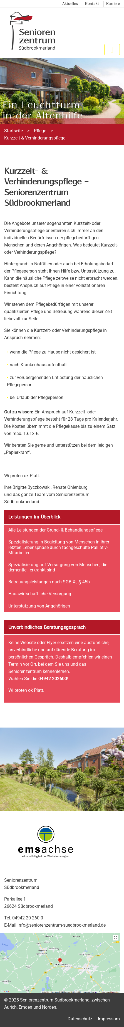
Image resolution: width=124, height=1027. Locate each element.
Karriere (113, 3)
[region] (62, 91)
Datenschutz (80, 1018)
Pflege (40, 130)
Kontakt (92, 3)
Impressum (109, 1018)
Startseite (13, 130)
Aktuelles (70, 3)
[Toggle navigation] (112, 49)
